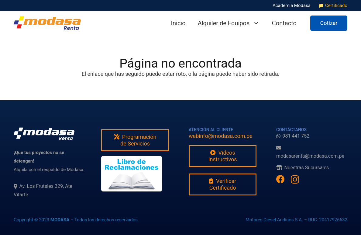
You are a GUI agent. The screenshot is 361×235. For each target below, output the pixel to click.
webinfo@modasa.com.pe (221, 136)
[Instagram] (295, 179)
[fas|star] (131, 173)
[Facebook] (280, 179)
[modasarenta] (47, 23)
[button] (254, 23)
